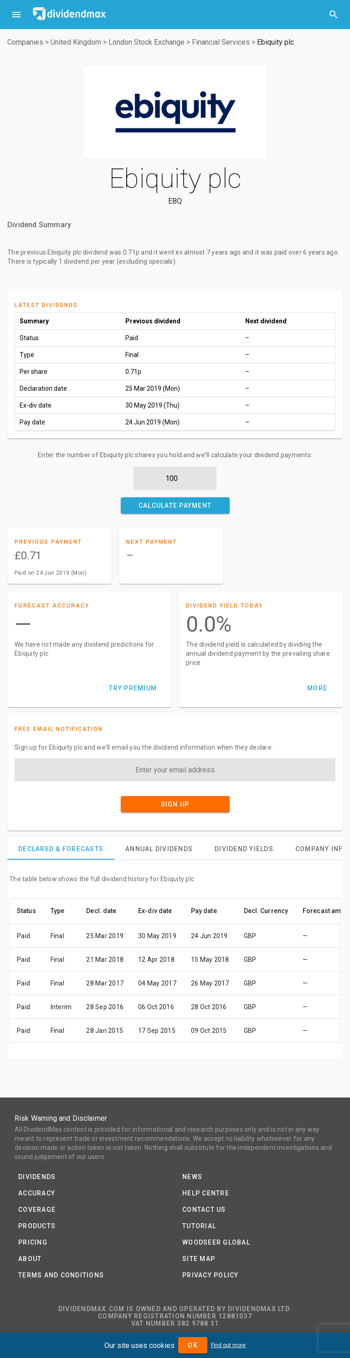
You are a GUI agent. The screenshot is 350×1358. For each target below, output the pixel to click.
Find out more (228, 1345)
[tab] (60, 849)
